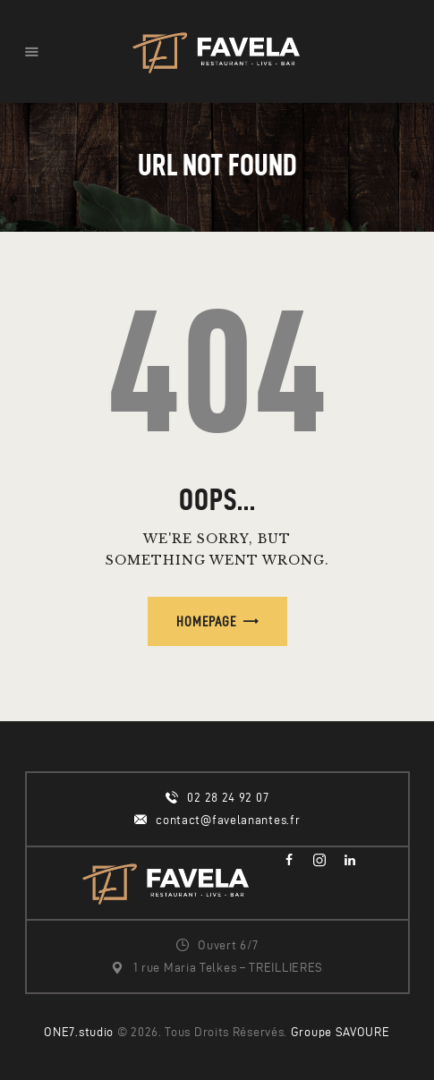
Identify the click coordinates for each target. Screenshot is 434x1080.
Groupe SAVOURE (340, 1032)
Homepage (206, 621)
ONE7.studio (79, 1032)
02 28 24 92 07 (227, 797)
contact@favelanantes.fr (228, 820)
